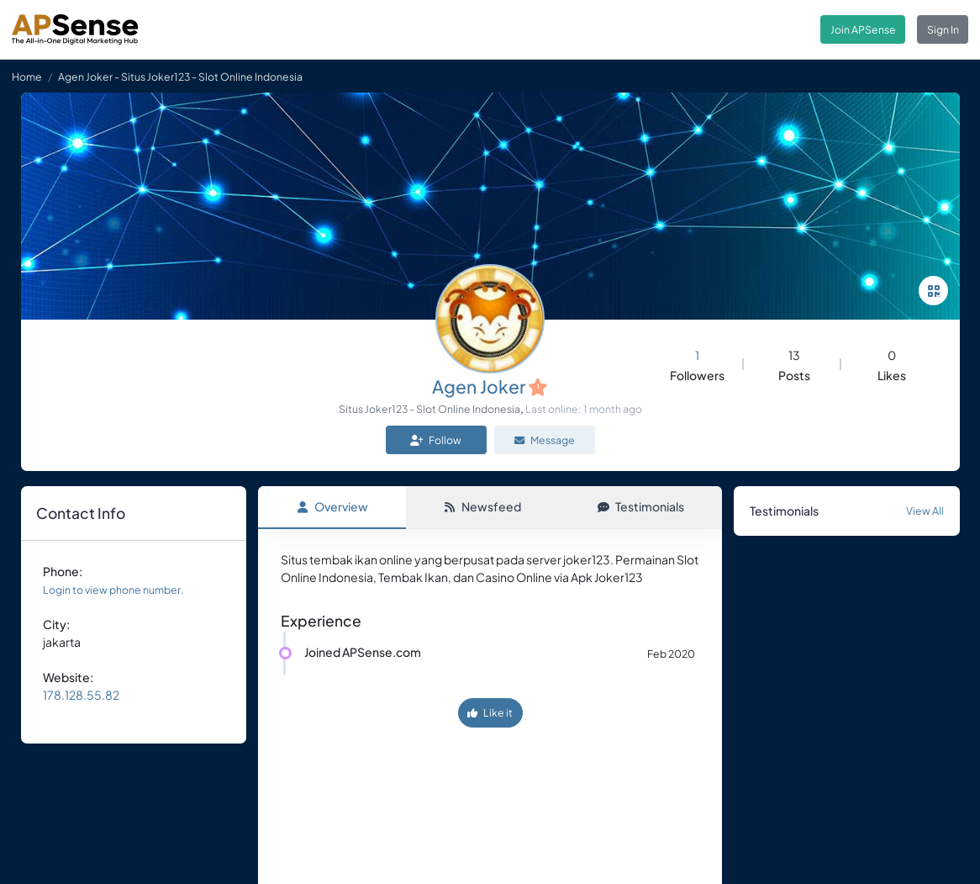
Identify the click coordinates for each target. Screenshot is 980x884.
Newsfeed (482, 506)
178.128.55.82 (81, 694)
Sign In (943, 29)
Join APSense (863, 29)
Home (27, 76)
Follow (435, 440)
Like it (490, 712)
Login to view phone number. (113, 589)
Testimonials (641, 506)
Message (544, 440)
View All (925, 510)
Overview (332, 506)
